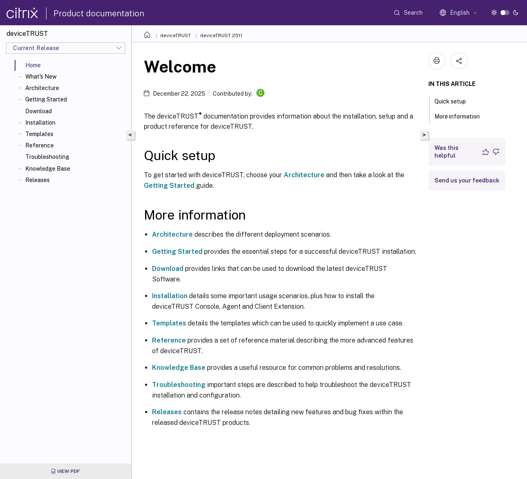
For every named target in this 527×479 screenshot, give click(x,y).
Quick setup (454, 101)
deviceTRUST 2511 (221, 35)
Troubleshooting (47, 157)
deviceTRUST (175, 35)
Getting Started (46, 99)
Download (38, 111)
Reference (39, 145)
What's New (41, 76)
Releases (37, 180)
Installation (40, 122)
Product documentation (98, 13)
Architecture (42, 88)
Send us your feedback (466, 180)
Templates (39, 134)
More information (461, 116)
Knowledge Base (47, 168)
